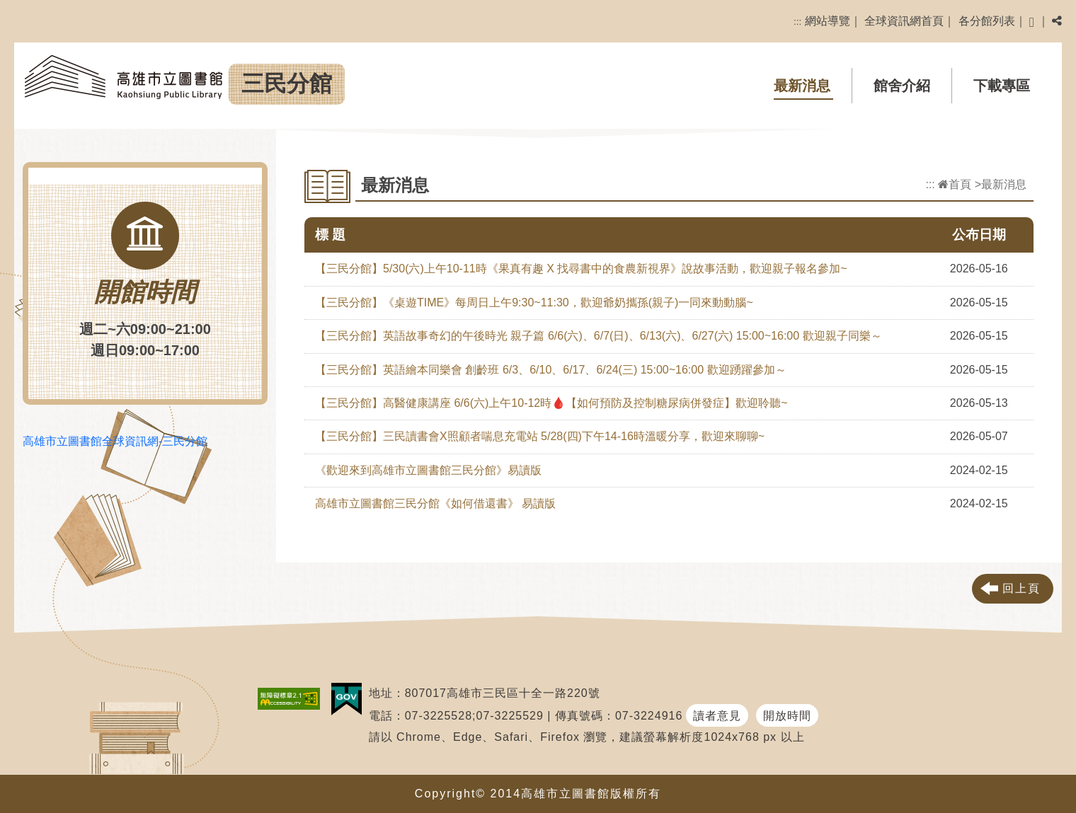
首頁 (954, 184)
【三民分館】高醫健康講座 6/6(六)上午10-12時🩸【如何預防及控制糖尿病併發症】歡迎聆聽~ (551, 403)
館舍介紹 (902, 85)
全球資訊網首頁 (904, 21)
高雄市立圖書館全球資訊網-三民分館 (115, 441)
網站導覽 (827, 21)
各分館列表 (986, 21)
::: (797, 21)
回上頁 (1021, 588)
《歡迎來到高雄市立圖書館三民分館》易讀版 (428, 470)
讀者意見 (717, 716)
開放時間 (787, 716)
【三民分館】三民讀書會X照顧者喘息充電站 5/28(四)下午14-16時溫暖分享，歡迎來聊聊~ (540, 436)
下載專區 (1001, 85)
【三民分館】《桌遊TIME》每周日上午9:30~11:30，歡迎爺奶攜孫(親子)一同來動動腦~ (534, 302)
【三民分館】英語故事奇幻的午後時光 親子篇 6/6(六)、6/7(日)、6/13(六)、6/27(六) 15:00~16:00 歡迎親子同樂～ (598, 336)
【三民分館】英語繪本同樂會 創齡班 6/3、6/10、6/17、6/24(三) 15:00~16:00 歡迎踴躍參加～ (550, 370)
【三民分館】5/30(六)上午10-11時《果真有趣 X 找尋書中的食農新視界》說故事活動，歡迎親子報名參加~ (581, 269)
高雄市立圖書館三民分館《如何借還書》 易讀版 (435, 503)
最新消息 (802, 85)
